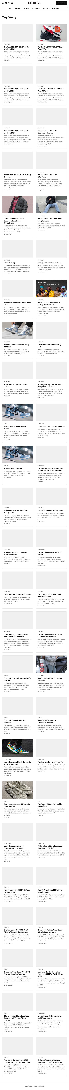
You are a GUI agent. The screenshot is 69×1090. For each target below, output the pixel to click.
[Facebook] (3, 3)
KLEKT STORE (61, 3)
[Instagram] (9, 3)
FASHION (26, 8)
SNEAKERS (18, 8)
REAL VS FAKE (56, 8)
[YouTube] (12, 3)
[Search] (68, 8)
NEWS (10, 8)
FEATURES (46, 8)
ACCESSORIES (36, 8)
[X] (6, 3)
